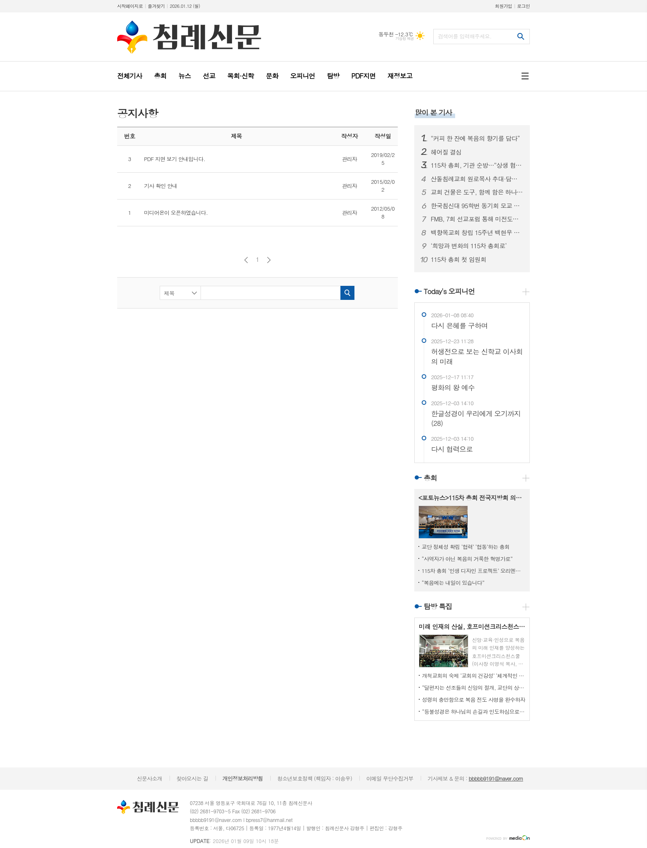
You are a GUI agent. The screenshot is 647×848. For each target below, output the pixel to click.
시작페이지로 (130, 6)
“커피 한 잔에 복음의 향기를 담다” (475, 138)
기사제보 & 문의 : (475, 778)
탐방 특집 (438, 606)
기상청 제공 (404, 38)
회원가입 (503, 6)
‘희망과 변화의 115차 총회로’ (469, 246)
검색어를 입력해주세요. (464, 36)
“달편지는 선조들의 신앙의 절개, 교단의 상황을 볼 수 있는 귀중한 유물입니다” (473, 687)
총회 (430, 478)
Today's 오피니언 (449, 291)
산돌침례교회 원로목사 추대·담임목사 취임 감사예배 (477, 179)
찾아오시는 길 (192, 778)
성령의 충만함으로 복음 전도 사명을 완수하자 (473, 699)
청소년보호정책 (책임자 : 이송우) (314, 778)
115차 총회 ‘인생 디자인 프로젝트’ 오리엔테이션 (474, 571)
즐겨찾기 (156, 6)
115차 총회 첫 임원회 (458, 259)
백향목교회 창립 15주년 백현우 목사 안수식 (477, 232)
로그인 (523, 6)
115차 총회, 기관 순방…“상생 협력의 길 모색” (477, 165)
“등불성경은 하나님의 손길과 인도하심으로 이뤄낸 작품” (473, 711)
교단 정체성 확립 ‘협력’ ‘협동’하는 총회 (466, 547)
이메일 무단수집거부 (389, 778)
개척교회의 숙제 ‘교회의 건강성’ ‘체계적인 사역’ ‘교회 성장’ (473, 675)
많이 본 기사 (433, 112)
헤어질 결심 (446, 152)
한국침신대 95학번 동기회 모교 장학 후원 (477, 206)
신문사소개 (149, 778)
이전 (246, 260)
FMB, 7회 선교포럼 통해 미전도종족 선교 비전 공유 (477, 219)
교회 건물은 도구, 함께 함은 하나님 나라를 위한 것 (477, 192)
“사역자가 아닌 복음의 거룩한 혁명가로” (467, 559)
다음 (269, 260)
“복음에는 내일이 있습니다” (453, 583)
